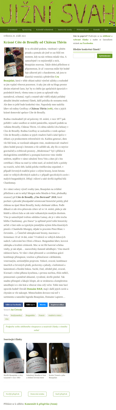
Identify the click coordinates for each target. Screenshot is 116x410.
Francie (41, 315)
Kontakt (96, 30)
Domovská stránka (37, 394)
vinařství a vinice (54, 315)
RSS (106, 30)
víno (6, 319)
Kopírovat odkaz (57, 305)
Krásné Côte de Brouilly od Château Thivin (35, 42)
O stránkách (12, 30)
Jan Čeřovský (16, 310)
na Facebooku (86, 43)
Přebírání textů (83, 30)
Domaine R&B (34, 289)
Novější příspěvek (12, 394)
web (50, 108)
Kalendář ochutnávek (44, 30)
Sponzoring (26, 30)
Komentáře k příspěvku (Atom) (41, 404)
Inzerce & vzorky (65, 30)
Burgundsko (30, 315)
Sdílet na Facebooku (13, 305)
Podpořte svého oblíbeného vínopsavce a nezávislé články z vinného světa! (36, 328)
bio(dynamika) (16, 315)
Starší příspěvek (61, 394)
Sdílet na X (30, 305)
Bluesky (43, 305)
